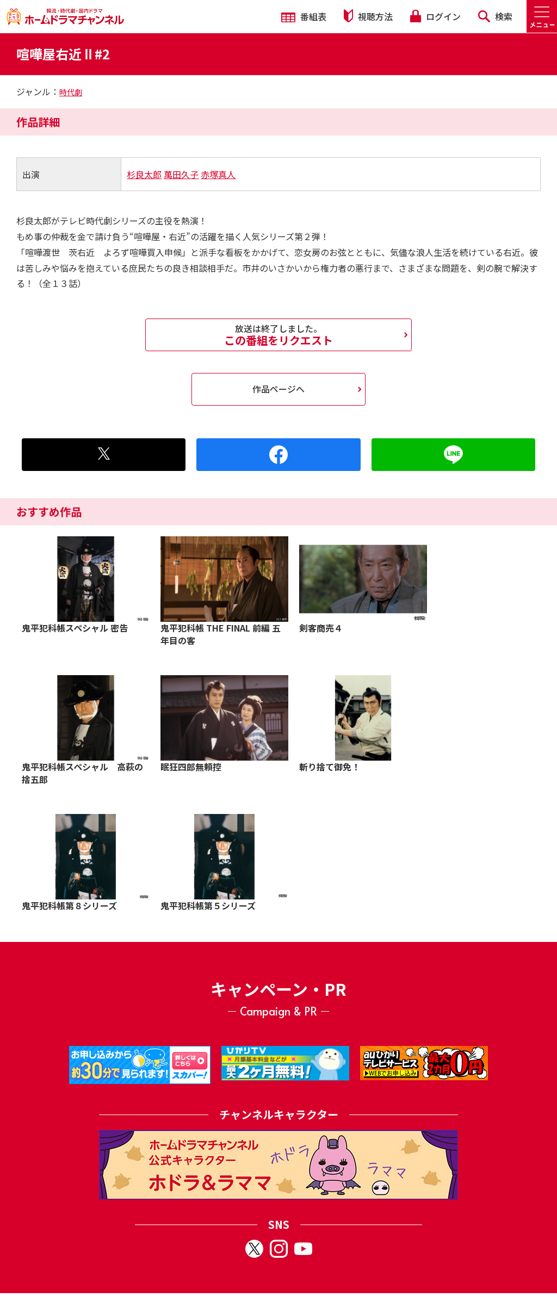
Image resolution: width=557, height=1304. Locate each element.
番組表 (303, 16)
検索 (495, 16)
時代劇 (70, 92)
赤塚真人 (218, 174)
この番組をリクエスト (278, 335)
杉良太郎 (144, 174)
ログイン (435, 16)
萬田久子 (181, 174)
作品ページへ (278, 388)
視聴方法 (368, 16)
